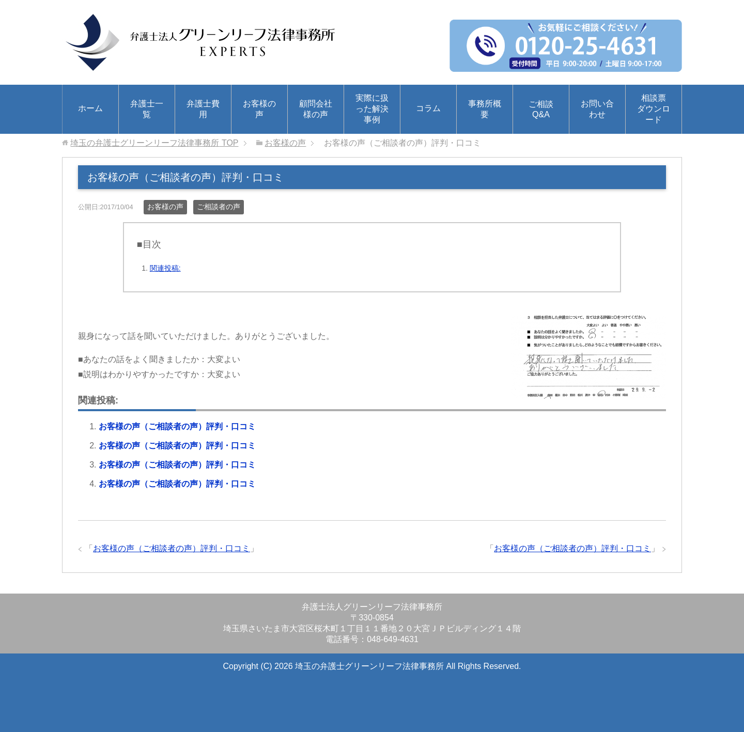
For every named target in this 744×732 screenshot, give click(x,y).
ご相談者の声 (218, 207)
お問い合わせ (597, 109)
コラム (428, 108)
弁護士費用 (203, 109)
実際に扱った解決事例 (372, 109)
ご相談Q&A (541, 109)
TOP (154, 142)
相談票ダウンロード (653, 109)
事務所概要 (484, 109)
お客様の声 (259, 109)
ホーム (90, 108)
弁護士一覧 (146, 109)
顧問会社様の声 (315, 109)
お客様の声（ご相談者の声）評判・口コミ (177, 426)
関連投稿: (165, 268)
